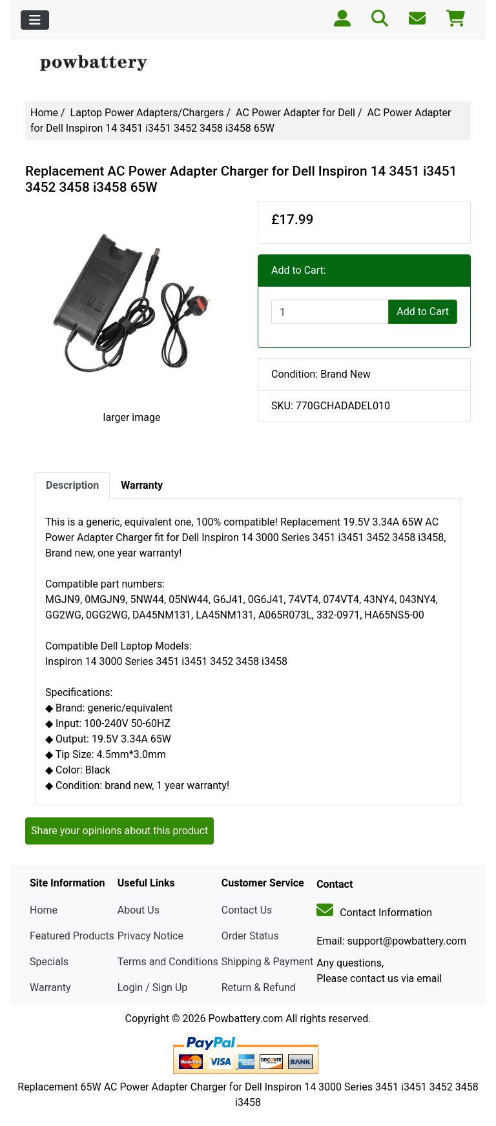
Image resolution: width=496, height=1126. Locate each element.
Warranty (50, 987)
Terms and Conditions (168, 962)
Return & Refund (259, 987)
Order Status (250, 936)
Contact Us (247, 910)
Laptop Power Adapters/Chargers (147, 113)
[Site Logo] (100, 63)
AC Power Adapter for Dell (295, 113)
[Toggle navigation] (35, 20)
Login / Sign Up (153, 987)
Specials (49, 962)
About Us (139, 910)
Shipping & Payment (268, 962)
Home (44, 113)
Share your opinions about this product (119, 830)
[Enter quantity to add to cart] (330, 312)
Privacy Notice (150, 936)
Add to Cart (423, 311)
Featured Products (72, 936)
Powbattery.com (245, 1018)
